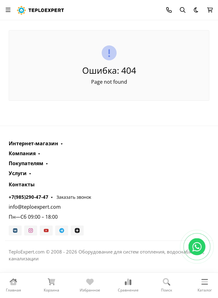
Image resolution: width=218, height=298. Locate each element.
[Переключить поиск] (182, 10)
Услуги (18, 173)
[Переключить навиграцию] (8, 10)
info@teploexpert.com (35, 206)
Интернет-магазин (33, 143)
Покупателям (26, 163)
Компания (22, 153)
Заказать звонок (73, 197)
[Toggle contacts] (169, 10)
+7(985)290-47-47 (28, 197)
